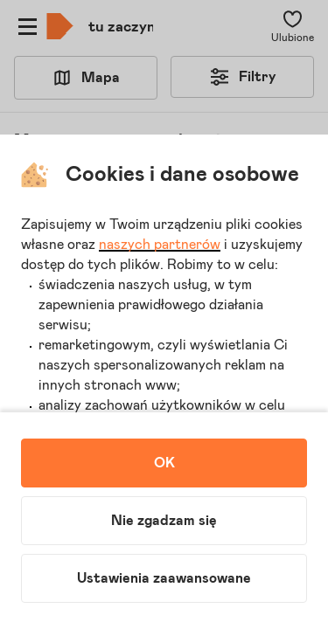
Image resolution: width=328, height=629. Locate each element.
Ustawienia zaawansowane (164, 578)
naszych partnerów (159, 245)
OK (164, 463)
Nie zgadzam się (164, 521)
